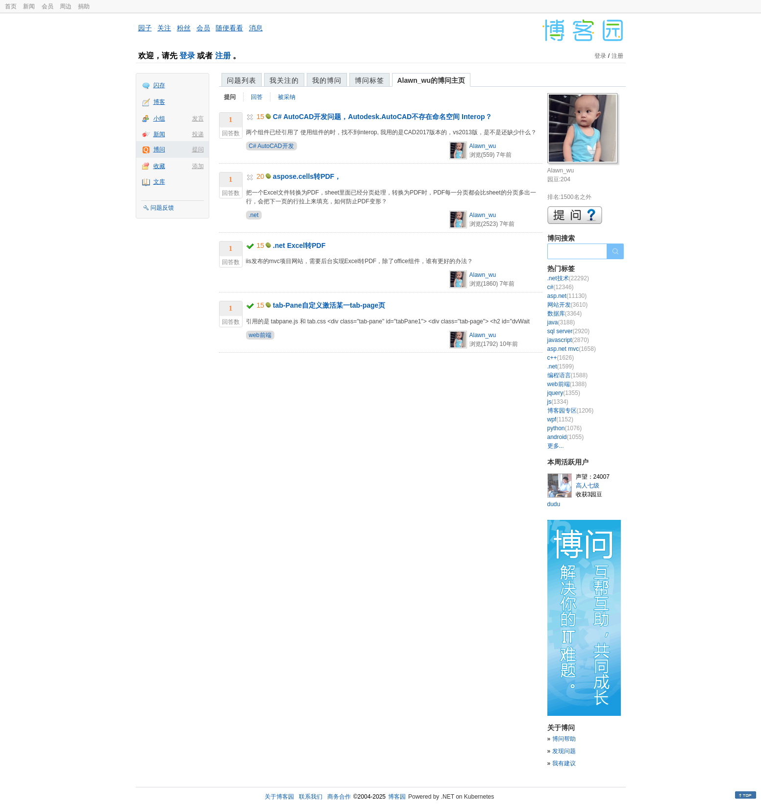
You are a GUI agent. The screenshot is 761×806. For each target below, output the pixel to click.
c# (560, 287)
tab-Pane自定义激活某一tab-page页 (329, 305)
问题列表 (241, 80)
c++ (560, 357)
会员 (47, 6)
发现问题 (564, 751)
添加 (198, 166)
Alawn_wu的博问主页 (431, 80)
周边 (66, 6)
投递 (198, 134)
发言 (198, 118)
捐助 (84, 6)
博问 (159, 149)
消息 (256, 28)
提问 (198, 149)
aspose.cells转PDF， (307, 176)
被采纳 (286, 97)
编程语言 (567, 375)
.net (254, 215)
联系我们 (310, 796)
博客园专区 (570, 410)
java (561, 322)
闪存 (159, 85)
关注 (164, 28)
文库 (159, 181)
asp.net (567, 296)
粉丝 (184, 28)
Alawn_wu (482, 146)
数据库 (564, 313)
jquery (563, 393)
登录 (187, 55)
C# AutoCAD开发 (271, 146)
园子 (145, 28)
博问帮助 (564, 738)
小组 (159, 118)
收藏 (159, 166)
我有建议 (564, 763)
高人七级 (587, 485)
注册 (223, 55)
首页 (11, 6)
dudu (554, 504)
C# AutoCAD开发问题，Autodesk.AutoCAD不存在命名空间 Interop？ (382, 117)
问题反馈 (162, 207)
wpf (560, 419)
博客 (159, 101)
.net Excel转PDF (299, 245)
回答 (257, 97)
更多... (555, 445)
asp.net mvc (571, 348)
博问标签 (369, 80)
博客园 (397, 796)
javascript (568, 340)
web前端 (260, 335)
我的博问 (327, 80)
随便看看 (229, 28)
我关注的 (284, 80)
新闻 (29, 6)
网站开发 (567, 304)
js (557, 401)
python (564, 428)
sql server (568, 331)
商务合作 (339, 796)
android (565, 437)
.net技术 (568, 278)
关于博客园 (279, 796)
